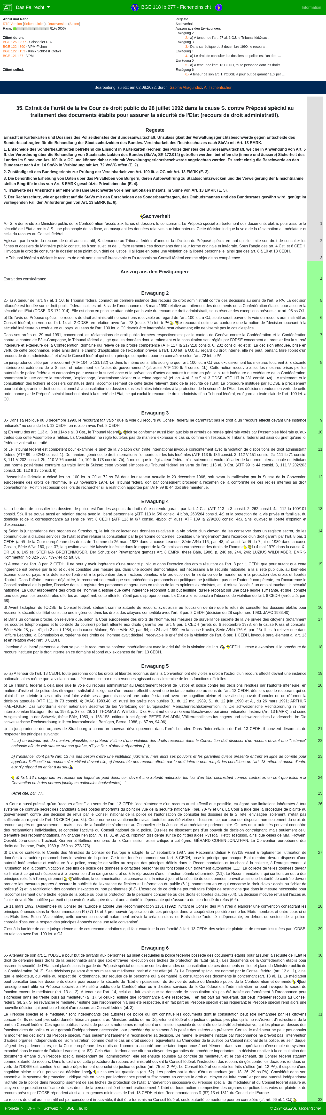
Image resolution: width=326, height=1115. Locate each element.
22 (320, 741)
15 (320, 564)
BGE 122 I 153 (14, 51)
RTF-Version (12, 24)
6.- (187, 74)
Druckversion (57, 24)
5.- (187, 65)
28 (320, 906)
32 (320, 1100)
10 (320, 432)
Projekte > (14, 1108)
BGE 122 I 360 (14, 47)
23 (320, 756)
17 (320, 619)
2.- (187, 38)
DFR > (33, 1108)
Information (311, 7)
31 (320, 1014)
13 (320, 509)
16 (320, 607)
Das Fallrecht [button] (24, 7)
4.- (187, 56)
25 (320, 793)
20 (320, 685)
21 (320, 729)
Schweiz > (53, 1108)
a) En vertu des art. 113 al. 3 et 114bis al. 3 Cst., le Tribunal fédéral (63, 432)
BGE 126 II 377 (14, 42)
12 (320, 477)
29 (320, 929)
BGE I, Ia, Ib (76, 1108)
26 (320, 804)
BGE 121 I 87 (13, 56)
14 (320, 531)
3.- (187, 47)
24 (320, 777)
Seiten (29, 24)
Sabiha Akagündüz (186, 87)
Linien (39, 24)
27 (320, 852)
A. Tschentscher (218, 87)
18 (320, 647)
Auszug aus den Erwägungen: (155, 271)
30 (320, 955)
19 (320, 673)
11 (320, 449)
